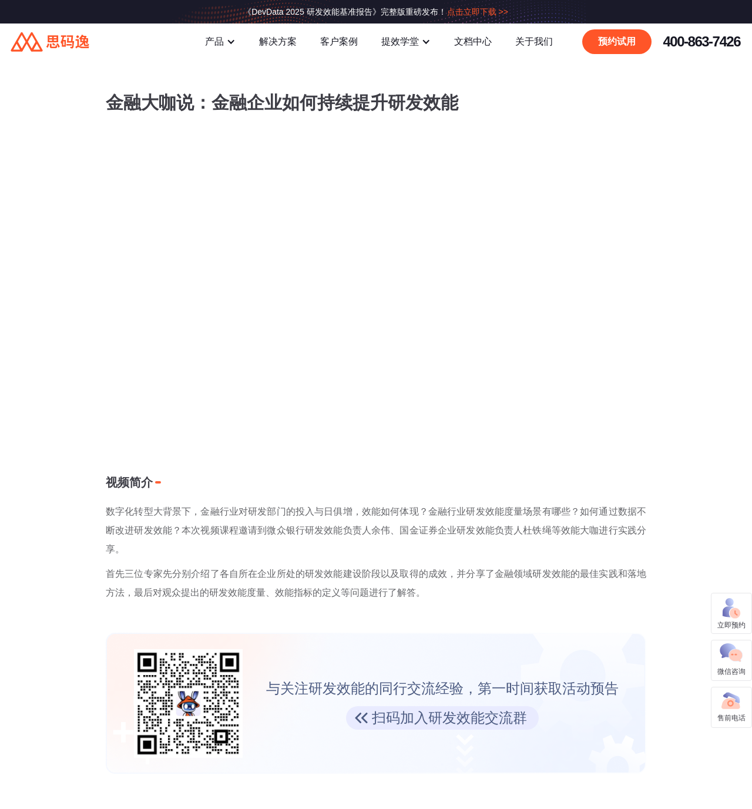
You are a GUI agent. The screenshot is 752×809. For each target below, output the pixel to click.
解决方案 (278, 41)
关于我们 (534, 41)
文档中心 (473, 41)
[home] (91, 41)
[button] (220, 42)
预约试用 (617, 41)
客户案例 (339, 41)
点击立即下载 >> (477, 11)
